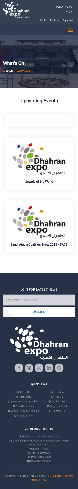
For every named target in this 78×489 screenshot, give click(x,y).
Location (57, 392)
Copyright (54, 476)
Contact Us (57, 410)
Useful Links (57, 401)
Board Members (23, 406)
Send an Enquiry (63, 6)
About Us (23, 392)
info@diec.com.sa (40, 460)
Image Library (23, 415)
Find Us (57, 396)
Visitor (43, 20)
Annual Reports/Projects (23, 410)
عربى (69, 11)
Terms (44, 480)
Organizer (68, 20)
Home (8, 71)
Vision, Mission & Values (23, 401)
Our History (23, 396)
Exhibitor (55, 20)
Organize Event (57, 406)
